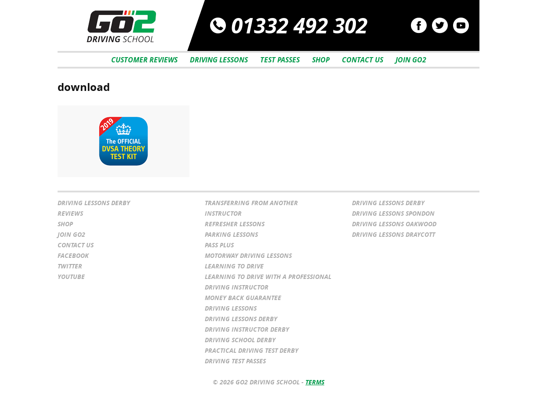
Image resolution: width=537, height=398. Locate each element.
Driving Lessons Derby (94, 203)
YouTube (71, 276)
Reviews (70, 213)
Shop (321, 60)
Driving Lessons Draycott (393, 234)
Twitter (70, 266)
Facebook (73, 255)
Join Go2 (410, 60)
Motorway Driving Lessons (248, 255)
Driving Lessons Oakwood (394, 224)
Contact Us (362, 60)
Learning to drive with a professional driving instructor (268, 281)
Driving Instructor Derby (247, 329)
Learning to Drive (234, 266)
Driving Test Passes (235, 361)
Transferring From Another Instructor (251, 208)
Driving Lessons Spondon (393, 213)
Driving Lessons (219, 60)
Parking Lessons (231, 234)
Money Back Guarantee (243, 297)
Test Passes (280, 60)
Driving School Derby (240, 340)
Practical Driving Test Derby (251, 350)
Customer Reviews (144, 60)
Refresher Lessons (235, 224)
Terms (314, 382)
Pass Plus (219, 245)
